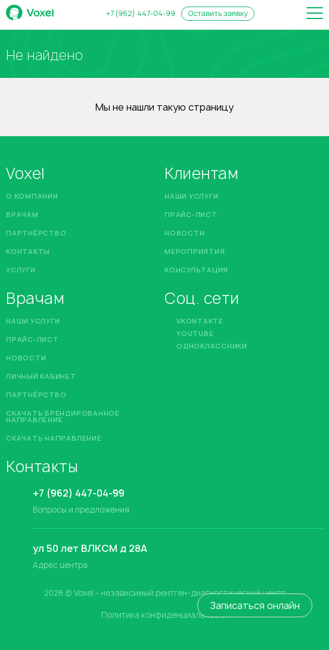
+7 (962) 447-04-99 (140, 13)
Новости (184, 232)
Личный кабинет (41, 376)
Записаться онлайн (255, 605)
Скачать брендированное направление (63, 416)
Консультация (196, 269)
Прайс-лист (191, 214)
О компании (32, 195)
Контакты (28, 251)
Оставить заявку (218, 13)
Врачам (22, 214)
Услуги (21, 269)
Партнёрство (36, 232)
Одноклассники (211, 346)
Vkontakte (200, 321)
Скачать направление (54, 438)
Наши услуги (191, 195)
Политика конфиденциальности (164, 615)
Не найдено (44, 55)
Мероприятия (194, 251)
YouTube (194, 333)
